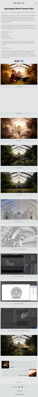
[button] (19, 382)
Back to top (19, 390)
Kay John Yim (19, 3)
